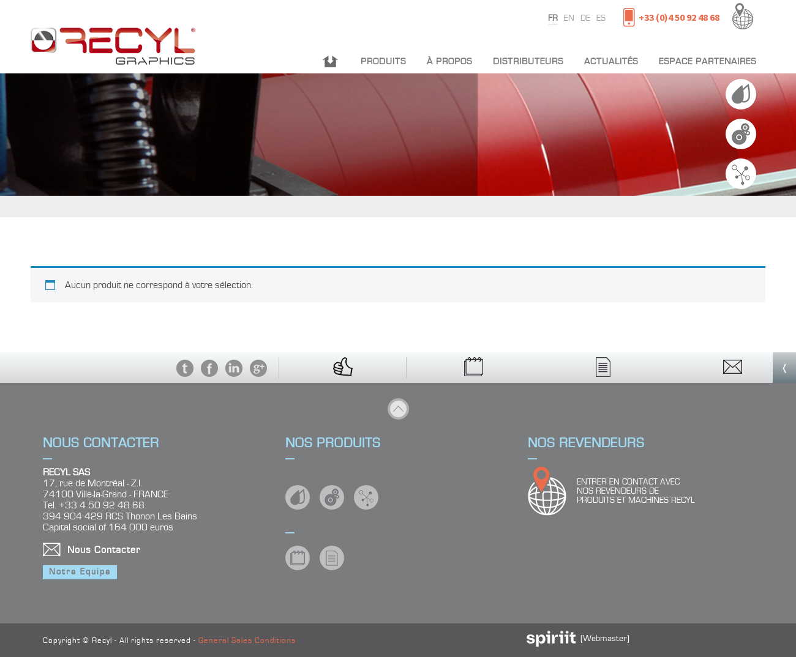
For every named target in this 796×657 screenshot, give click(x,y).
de (585, 18)
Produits (383, 61)
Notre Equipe (80, 572)
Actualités (611, 61)
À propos (449, 61)
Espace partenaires (707, 61)
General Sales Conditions (247, 641)
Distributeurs (528, 61)
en (569, 18)
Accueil (330, 61)
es (601, 18)
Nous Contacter (103, 550)
